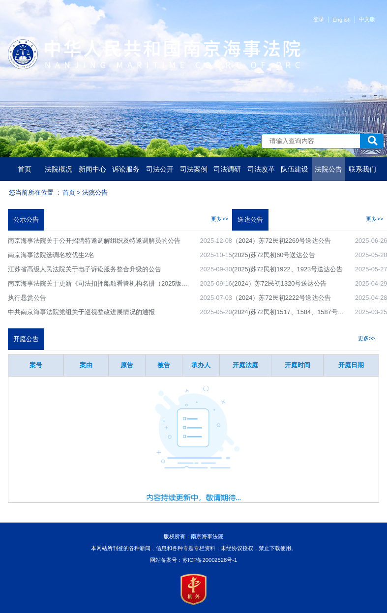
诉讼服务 (126, 169)
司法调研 (227, 169)
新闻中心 (92, 169)
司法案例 (194, 169)
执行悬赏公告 (27, 297)
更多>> (219, 219)
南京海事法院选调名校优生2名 (51, 255)
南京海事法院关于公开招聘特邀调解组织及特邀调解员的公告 (94, 240)
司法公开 (160, 169)
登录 (318, 19)
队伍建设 (294, 169)
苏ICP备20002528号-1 (209, 560)
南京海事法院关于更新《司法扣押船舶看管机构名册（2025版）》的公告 (110, 283)
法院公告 (328, 169)
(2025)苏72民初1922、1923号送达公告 (287, 269)
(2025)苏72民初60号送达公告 (273, 255)
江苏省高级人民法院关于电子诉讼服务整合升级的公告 (84, 269)
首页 (24, 169)
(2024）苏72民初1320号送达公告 (279, 283)
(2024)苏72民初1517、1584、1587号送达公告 (297, 312)
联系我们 (362, 169)
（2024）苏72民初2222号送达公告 (281, 297)
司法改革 (261, 169)
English (341, 20)
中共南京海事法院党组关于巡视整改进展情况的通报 (81, 312)
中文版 (367, 19)
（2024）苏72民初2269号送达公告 (281, 240)
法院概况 (58, 169)
